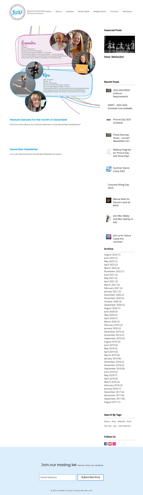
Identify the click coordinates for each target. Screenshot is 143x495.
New (114, 421)
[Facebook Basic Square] (105, 443)
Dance (107, 421)
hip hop (107, 426)
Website (121, 421)
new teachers (124, 426)
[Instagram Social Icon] (114, 443)
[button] (58, 12)
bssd (129, 421)
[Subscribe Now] (91, 477)
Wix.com (88, 491)
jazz (115, 426)
